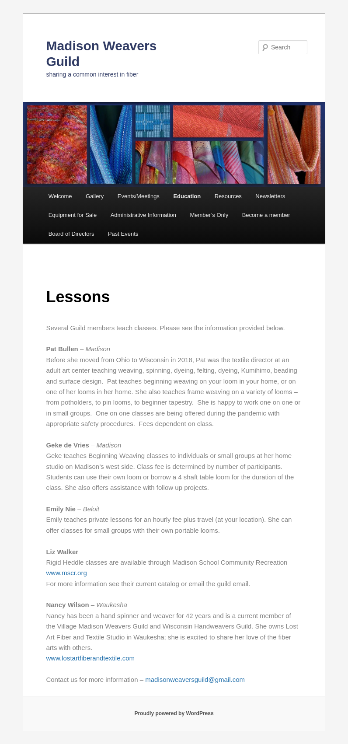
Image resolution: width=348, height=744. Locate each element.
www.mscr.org (66, 572)
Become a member (266, 215)
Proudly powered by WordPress (173, 713)
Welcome (60, 196)
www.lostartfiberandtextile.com (90, 658)
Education (187, 196)
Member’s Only (209, 215)
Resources (228, 196)
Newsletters (270, 196)
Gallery (95, 196)
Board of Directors (71, 234)
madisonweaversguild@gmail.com (195, 679)
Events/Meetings (139, 196)
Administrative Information (143, 215)
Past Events (123, 234)
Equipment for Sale (73, 215)
